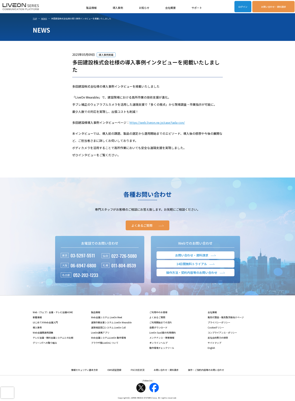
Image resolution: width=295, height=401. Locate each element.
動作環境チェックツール (161, 347)
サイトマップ (214, 342)
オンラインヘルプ (158, 342)
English (211, 347)
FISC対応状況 (137, 369)
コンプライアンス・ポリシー (222, 332)
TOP (35, 18)
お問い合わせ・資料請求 (273, 6)
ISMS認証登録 (114, 369)
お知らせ (144, 8)
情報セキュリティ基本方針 (84, 369)
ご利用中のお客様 (158, 312)
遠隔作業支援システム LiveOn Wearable (111, 322)
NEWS (44, 18)
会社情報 (212, 312)
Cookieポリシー (216, 327)
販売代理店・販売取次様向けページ (226, 317)
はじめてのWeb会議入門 (45, 322)
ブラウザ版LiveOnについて (104, 342)
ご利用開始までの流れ (160, 322)
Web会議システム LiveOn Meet (106, 317)
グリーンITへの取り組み (45, 342)
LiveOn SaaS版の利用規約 (162, 332)
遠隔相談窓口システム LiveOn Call (108, 327)
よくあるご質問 (157, 317)
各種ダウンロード (158, 327)
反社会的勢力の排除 (218, 337)
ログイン (242, 6)
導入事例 (118, 8)
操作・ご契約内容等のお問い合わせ (206, 369)
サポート (197, 8)
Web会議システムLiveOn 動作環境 (108, 337)
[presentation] (7, 392)
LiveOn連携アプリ (100, 332)
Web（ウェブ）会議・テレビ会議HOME (53, 312)
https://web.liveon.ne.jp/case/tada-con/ (157, 122)
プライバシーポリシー (219, 322)
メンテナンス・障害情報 (161, 337)
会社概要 (170, 8)
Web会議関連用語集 (43, 332)
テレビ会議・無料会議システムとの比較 (53, 337)
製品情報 (91, 8)
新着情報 (37, 317)
